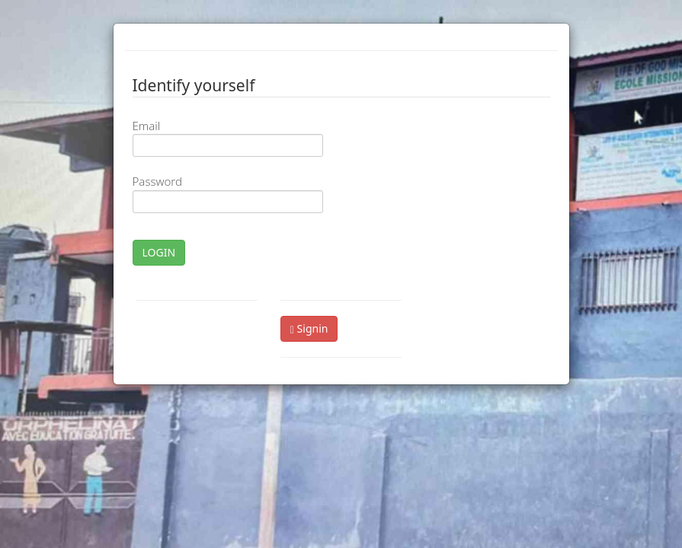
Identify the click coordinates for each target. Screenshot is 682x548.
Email (147, 125)
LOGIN (159, 252)
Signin (309, 328)
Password (157, 181)
